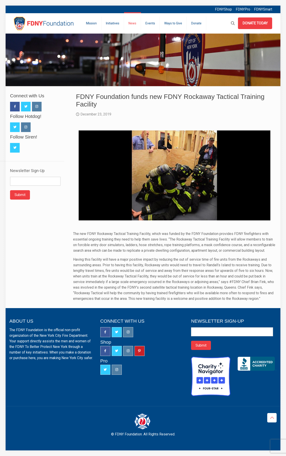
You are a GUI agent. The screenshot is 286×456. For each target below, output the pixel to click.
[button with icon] (15, 106)
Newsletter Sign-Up (27, 171)
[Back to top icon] (272, 417)
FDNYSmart (263, 9)
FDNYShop (223, 9)
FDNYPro (243, 9)
